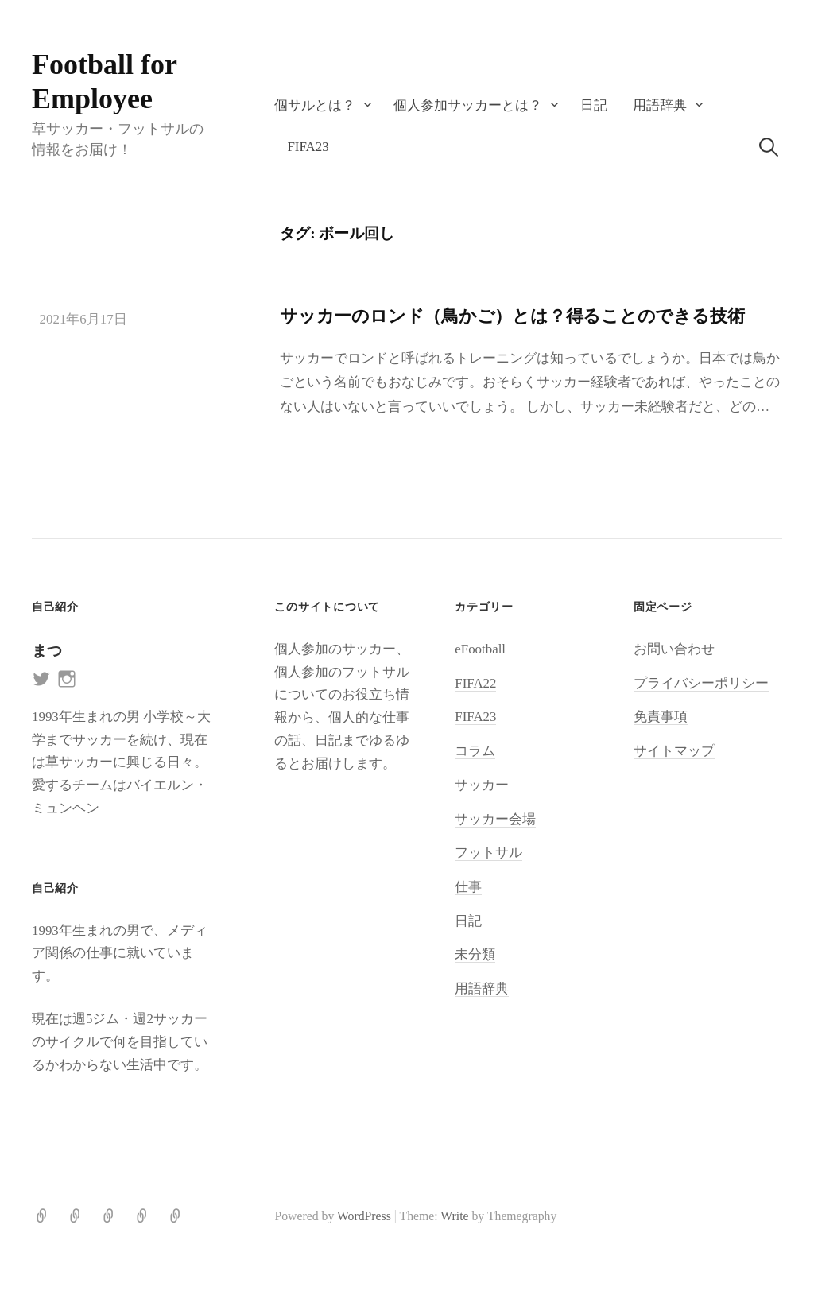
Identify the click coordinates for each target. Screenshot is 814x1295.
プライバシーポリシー (701, 683)
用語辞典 (660, 105)
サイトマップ (674, 750)
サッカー (482, 785)
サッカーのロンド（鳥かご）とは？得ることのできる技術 (512, 316)
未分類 (475, 954)
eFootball (480, 649)
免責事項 (661, 716)
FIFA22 (475, 683)
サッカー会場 (495, 819)
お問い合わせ (674, 649)
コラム (475, 750)
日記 (593, 105)
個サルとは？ (314, 105)
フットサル (488, 852)
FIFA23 (307, 146)
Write (454, 1216)
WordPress (364, 1216)
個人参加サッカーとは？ (467, 105)
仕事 (468, 886)
